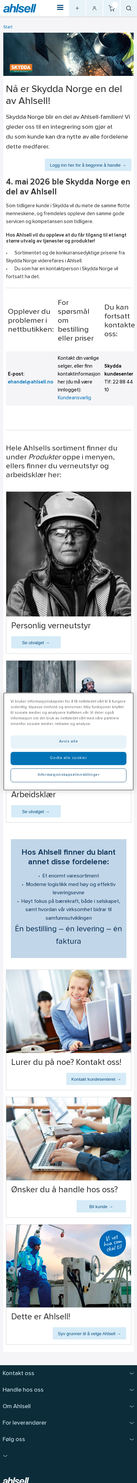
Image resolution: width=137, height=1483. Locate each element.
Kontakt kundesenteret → (96, 1079)
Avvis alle (68, 741)
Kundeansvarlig (74, 398)
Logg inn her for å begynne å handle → (88, 165)
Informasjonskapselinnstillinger (69, 775)
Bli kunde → (101, 1206)
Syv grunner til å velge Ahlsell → (89, 1333)
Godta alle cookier (68, 758)
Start (8, 27)
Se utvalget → (36, 642)
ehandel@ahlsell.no (30, 382)
